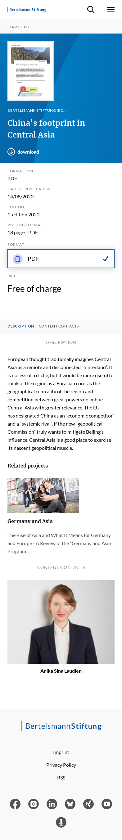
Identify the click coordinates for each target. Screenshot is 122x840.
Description (20, 326)
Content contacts (59, 326)
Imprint (61, 752)
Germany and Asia (30, 521)
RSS (61, 777)
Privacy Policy (61, 765)
